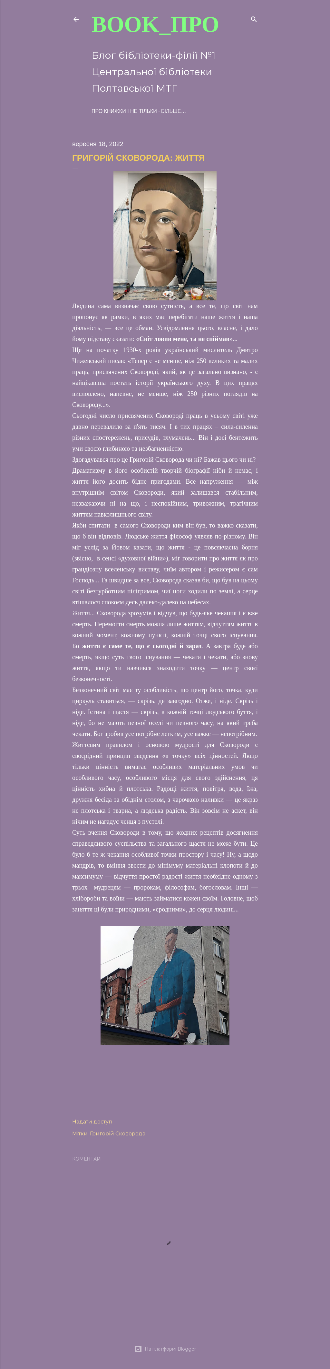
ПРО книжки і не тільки (124, 111)
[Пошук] (254, 18)
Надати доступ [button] (92, 1122)
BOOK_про (155, 24)
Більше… (173, 111)
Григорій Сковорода (117, 1134)
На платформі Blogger (165, 1349)
